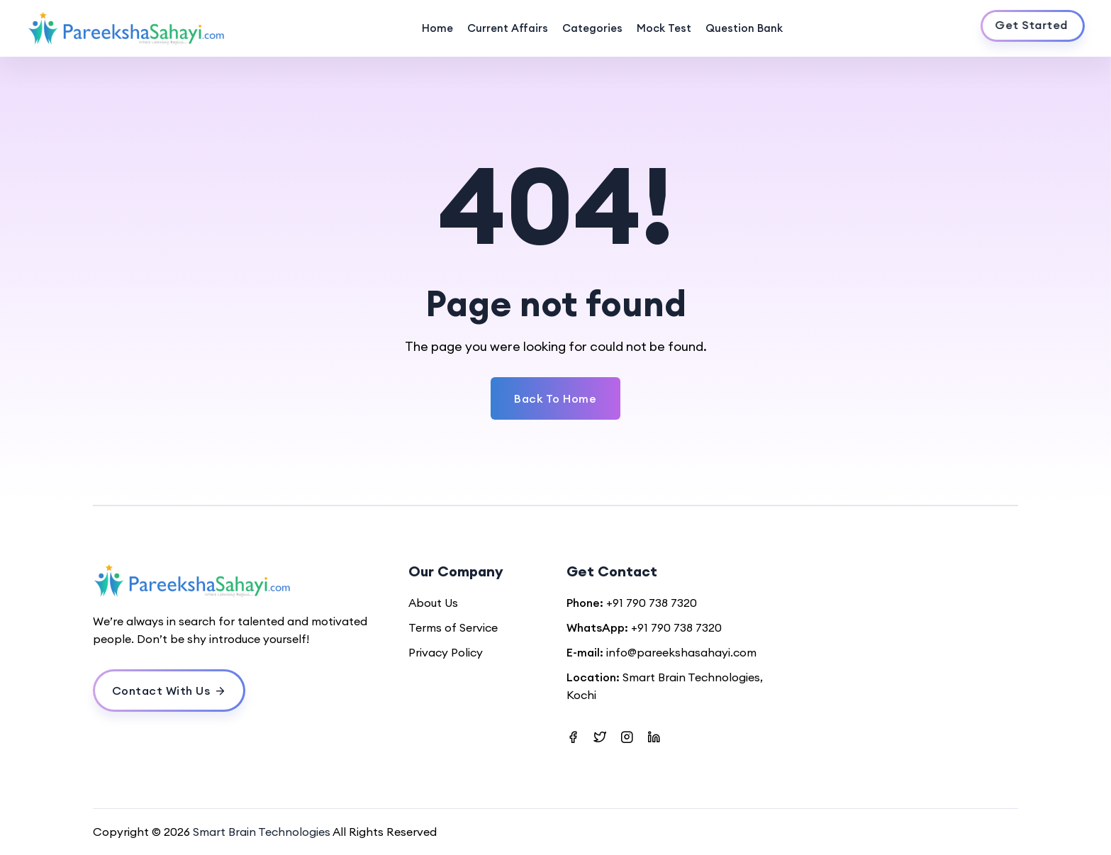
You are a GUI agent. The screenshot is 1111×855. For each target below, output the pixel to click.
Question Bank (744, 28)
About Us (433, 603)
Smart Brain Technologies (261, 832)
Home (437, 28)
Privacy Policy (445, 652)
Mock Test (664, 28)
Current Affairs (507, 28)
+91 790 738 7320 (651, 603)
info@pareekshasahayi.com (681, 652)
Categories (592, 28)
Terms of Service (453, 627)
